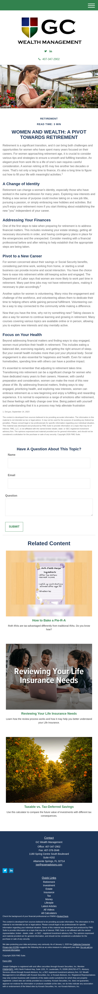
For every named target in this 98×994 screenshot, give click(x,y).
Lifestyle (48, 902)
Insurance (49, 892)
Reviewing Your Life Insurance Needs (49, 713)
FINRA (5, 969)
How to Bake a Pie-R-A (49, 620)
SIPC (11, 969)
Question (11, 495)
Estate (49, 888)
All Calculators (49, 913)
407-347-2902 (49, 59)
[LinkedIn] (51, 51)
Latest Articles (48, 906)
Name (11, 454)
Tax (49, 895)
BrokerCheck (62, 916)
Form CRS (7, 961)
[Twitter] (45, 51)
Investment (49, 885)
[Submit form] (14, 527)
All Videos (49, 909)
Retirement (49, 882)
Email (11, 475)
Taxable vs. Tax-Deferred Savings (49, 807)
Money (49, 899)
